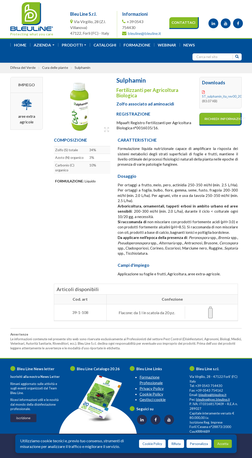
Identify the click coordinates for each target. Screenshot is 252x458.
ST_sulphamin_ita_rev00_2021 (224, 96)
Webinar (167, 45)
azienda (45, 46)
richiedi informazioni (223, 119)
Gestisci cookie (153, 399)
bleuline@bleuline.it (144, 33)
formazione (137, 45)
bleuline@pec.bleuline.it (213, 399)
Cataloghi (105, 45)
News (189, 45)
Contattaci (183, 22)
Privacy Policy (152, 388)
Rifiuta (176, 444)
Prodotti (75, 46)
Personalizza (199, 444)
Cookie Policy (151, 394)
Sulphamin (82, 67)
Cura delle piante (55, 67)
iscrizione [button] (23, 418)
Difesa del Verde (23, 67)
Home (20, 45)
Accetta (222, 444)
